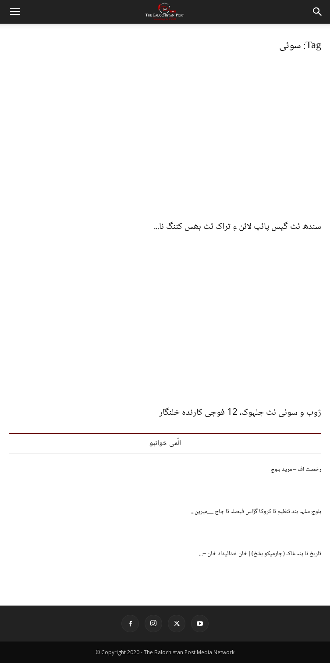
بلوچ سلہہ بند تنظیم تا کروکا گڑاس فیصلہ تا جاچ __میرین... (256, 511)
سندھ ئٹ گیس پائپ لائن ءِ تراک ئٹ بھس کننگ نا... (237, 227)
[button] (15, 12)
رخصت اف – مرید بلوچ (295, 469)
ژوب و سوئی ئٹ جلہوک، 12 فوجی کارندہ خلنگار (240, 413)
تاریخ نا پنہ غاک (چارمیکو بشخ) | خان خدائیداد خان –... (260, 554)
